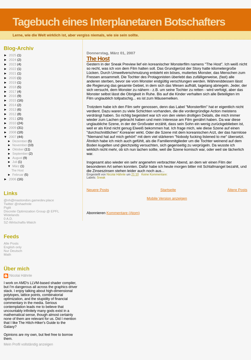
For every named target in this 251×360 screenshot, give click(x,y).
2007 (13, 136)
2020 (13, 78)
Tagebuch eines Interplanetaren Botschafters (119, 22)
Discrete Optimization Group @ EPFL (31, 211)
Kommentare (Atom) (123, 213)
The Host (97, 58)
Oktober (19, 149)
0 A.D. (8, 218)
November (20, 145)
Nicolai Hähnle (20, 276)
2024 (13, 59)
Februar (18, 174)
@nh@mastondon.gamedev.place (29, 200)
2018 (13, 87)
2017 (13, 91)
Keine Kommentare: (154, 174)
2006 (13, 179)
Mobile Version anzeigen (167, 198)
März (16, 166)
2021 (13, 73)
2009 (13, 127)
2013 (13, 109)
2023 (13, 64)
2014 (13, 105)
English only (13, 247)
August (18, 158)
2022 (13, 69)
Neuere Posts (97, 190)
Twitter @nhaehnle (18, 204)
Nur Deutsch (13, 251)
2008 (13, 132)
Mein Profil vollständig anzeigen (28, 344)
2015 (13, 100)
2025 (13, 55)
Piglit (7, 207)
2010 (13, 123)
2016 (13, 96)
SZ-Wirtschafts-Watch (20, 222)
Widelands (11, 215)
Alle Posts (11, 243)
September (21, 153)
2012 (13, 114)
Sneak (101, 177)
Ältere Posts (237, 190)
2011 (13, 118)
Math (7, 254)
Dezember (20, 141)
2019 (13, 82)
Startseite (168, 190)
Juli (15, 162)
